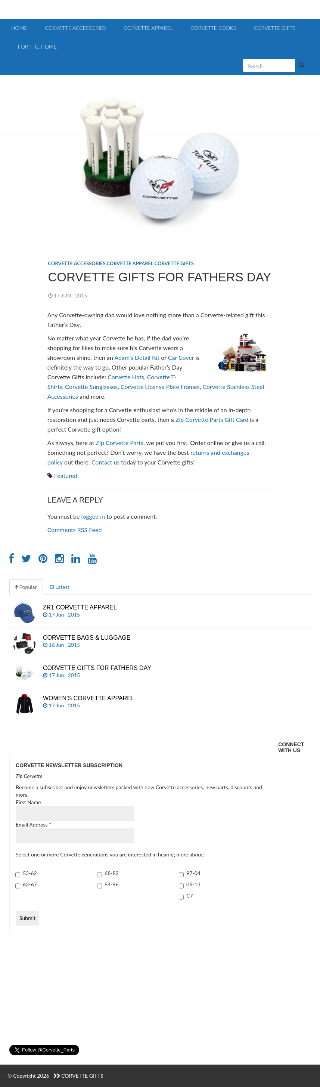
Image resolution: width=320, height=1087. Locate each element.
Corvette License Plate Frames (160, 386)
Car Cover (181, 357)
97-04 (193, 873)
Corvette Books (212, 28)
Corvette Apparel (147, 28)
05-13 (193, 884)
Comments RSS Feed (74, 529)
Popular (26, 587)
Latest (59, 587)
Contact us (105, 462)
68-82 (112, 873)
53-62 (30, 873)
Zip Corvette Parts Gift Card (211, 419)
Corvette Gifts (273, 28)
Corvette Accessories (74, 28)
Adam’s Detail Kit (136, 357)
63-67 (30, 884)
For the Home (36, 46)
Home (19, 28)
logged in (93, 516)
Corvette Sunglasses (91, 386)
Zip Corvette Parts (119, 442)
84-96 (112, 884)
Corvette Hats (126, 376)
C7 (189, 895)
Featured (65, 475)
